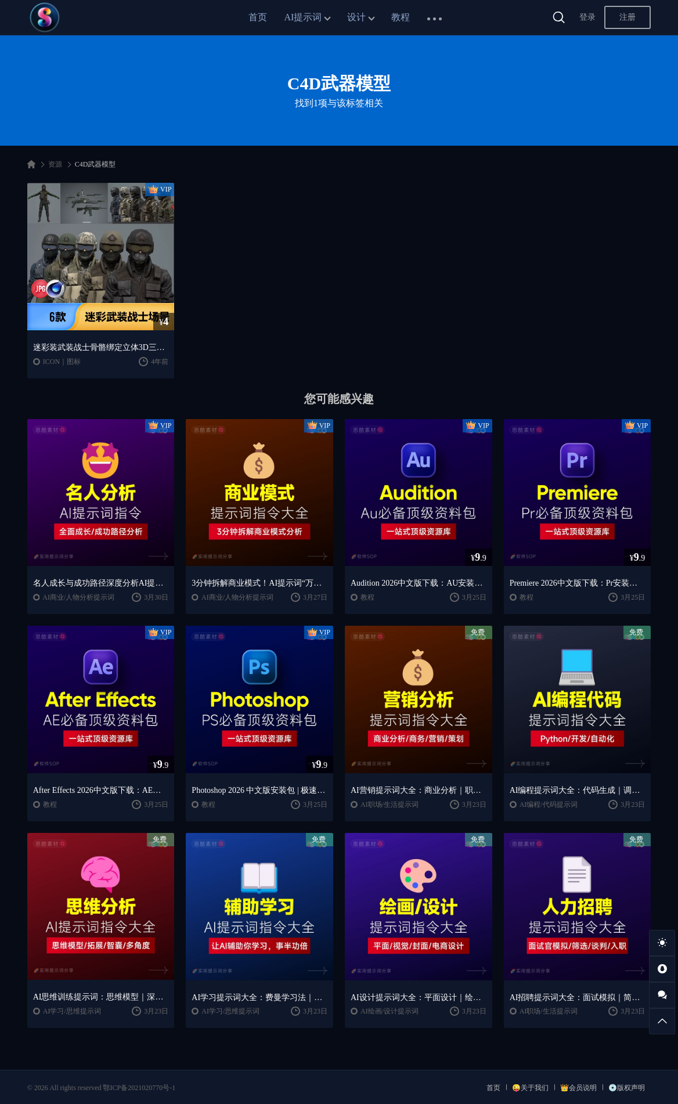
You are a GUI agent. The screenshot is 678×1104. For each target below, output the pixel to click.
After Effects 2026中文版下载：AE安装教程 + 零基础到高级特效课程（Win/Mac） (101, 790)
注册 (627, 17)
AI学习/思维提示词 (72, 1011)
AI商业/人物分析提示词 (78, 597)
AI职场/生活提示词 (389, 804)
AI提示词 (303, 17)
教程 (400, 17)
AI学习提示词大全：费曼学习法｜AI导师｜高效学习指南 (259, 997)
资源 (55, 164)
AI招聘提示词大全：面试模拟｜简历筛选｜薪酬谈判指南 (577, 997)
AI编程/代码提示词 (549, 804)
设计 (356, 17)
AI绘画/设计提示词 (389, 1011)
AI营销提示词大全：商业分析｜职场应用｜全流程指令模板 (418, 790)
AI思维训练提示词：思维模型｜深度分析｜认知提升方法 (101, 997)
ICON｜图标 (62, 362)
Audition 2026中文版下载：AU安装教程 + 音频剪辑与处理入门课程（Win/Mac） (418, 583)
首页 (257, 17)
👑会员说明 (578, 1088)
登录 (587, 17)
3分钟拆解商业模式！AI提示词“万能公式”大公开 (259, 583)
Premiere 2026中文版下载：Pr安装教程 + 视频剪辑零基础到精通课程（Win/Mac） (577, 583)
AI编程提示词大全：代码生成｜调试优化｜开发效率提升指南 (577, 790)
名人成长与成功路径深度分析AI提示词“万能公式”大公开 (101, 583)
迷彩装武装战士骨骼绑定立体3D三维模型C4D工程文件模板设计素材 (101, 347)
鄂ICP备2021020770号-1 (139, 1088)
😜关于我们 (530, 1088)
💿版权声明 (626, 1088)
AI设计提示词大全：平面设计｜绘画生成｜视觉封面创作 (418, 997)
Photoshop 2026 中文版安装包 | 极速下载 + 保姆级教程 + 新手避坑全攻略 (259, 790)
